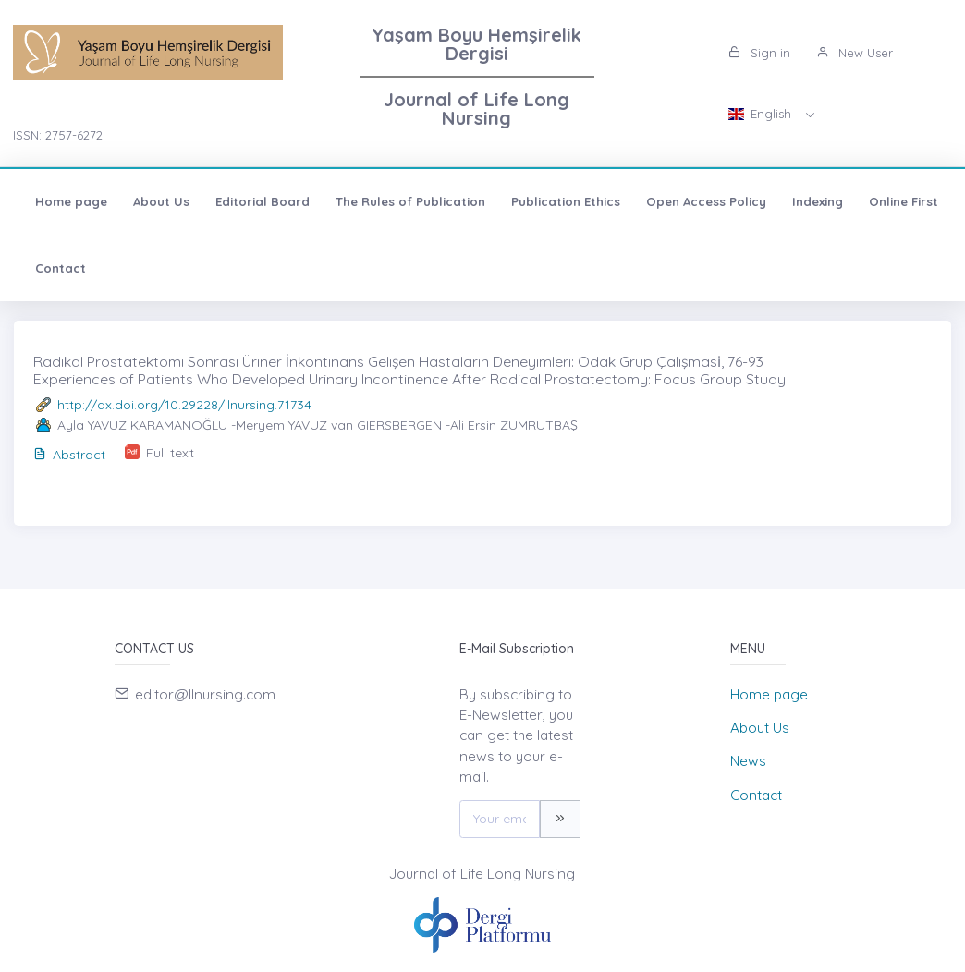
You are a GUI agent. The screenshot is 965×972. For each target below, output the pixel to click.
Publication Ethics (565, 201)
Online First (903, 201)
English (761, 113)
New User (854, 52)
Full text (170, 452)
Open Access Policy (706, 201)
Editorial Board (262, 201)
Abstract (69, 454)
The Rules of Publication (410, 201)
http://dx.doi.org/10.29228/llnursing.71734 (184, 404)
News (748, 761)
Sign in (759, 52)
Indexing (817, 201)
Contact (60, 268)
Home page (71, 201)
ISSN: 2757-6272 (58, 135)
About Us (161, 201)
